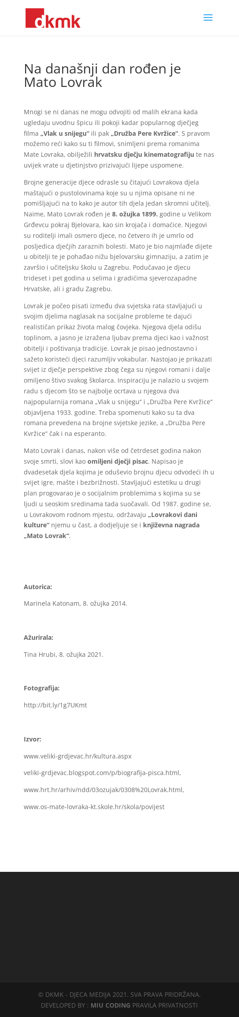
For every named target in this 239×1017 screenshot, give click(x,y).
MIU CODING (110, 1005)
